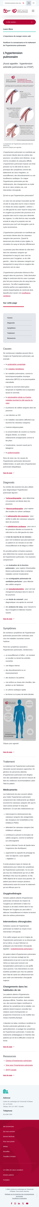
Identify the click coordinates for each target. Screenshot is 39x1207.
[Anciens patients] (19, 1174)
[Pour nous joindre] (19, 1141)
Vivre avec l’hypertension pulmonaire (19, 1065)
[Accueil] (16, 11)
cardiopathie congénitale (16, 364)
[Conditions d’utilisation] (19, 1198)
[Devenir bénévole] (19, 1136)
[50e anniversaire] (19, 1126)
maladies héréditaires (16, 369)
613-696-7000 (7, 1114)
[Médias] (19, 1146)
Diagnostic (11, 323)
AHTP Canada (11, 1070)
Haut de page (7, 473)
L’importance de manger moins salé (17, 36)
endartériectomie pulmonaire (21, 949)
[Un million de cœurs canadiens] (19, 1169)
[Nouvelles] (19, 1151)
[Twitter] (23, 1203)
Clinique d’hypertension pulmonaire (19, 1061)
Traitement (11, 333)
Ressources (11, 338)
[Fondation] (19, 1179)
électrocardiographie (14, 508)
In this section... (11, 22)
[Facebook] (11, 1203)
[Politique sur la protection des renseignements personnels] (19, 1195)
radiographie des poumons (18, 516)
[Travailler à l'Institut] (19, 1156)
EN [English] (29, 3)
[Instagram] (15, 1203)
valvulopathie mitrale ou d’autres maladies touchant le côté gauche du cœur (19, 400)
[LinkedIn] (19, 1203)
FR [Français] (33, 3)
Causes (9, 318)
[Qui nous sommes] (19, 1131)
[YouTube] (27, 1203)
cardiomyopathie (13, 453)
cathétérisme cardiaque (16, 526)
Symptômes (11, 328)
